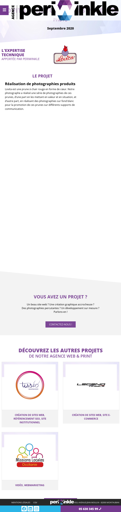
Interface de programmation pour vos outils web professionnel (91, 465)
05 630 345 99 (88, 509)
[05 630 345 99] (100, 509)
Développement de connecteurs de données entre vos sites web (86, 447)
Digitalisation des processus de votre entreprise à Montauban (87, 437)
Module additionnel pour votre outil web (89, 473)
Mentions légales (20, 502)
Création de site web (21, 428)
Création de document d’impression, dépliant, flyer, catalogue (25, 492)
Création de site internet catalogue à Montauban (25, 453)
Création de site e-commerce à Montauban (29, 445)
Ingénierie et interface (84, 428)
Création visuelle (18, 482)
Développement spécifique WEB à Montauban (85, 456)
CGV (35, 502)
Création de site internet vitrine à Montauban (23, 437)
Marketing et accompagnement (80, 484)
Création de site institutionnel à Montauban (29, 460)
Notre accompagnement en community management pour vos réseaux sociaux (88, 496)
